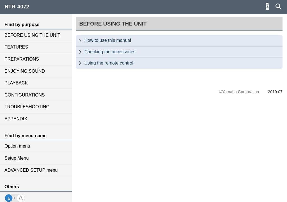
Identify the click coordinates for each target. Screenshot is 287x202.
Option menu (17, 146)
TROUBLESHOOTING (27, 106)
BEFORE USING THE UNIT (32, 35)
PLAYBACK (16, 83)
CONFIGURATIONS (24, 95)
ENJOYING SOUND (24, 71)
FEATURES (16, 47)
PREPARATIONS (21, 59)
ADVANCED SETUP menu (31, 170)
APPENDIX (15, 118)
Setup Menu (16, 158)
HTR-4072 (16, 7)
